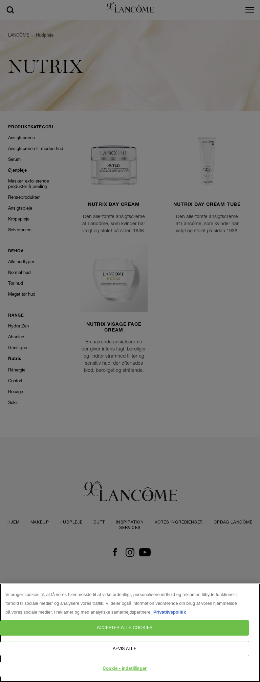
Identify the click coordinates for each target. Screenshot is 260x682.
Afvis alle (124, 648)
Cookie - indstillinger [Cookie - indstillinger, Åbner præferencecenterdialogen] (125, 669)
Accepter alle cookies (124, 627)
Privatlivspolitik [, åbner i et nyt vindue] (169, 612)
